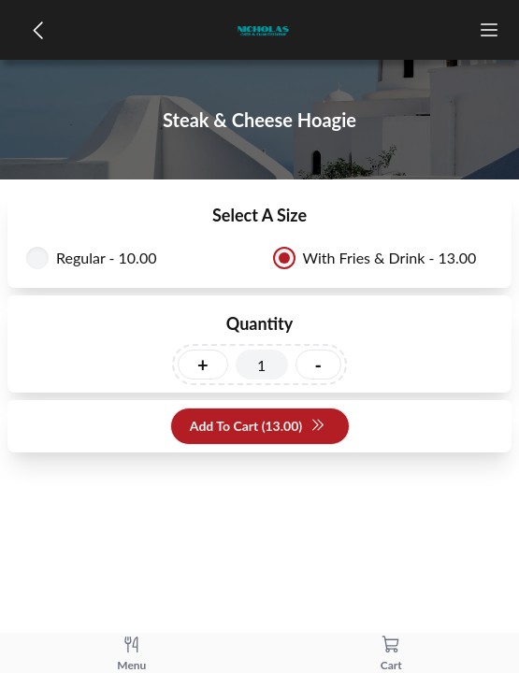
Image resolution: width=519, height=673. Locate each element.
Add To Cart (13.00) (257, 427)
